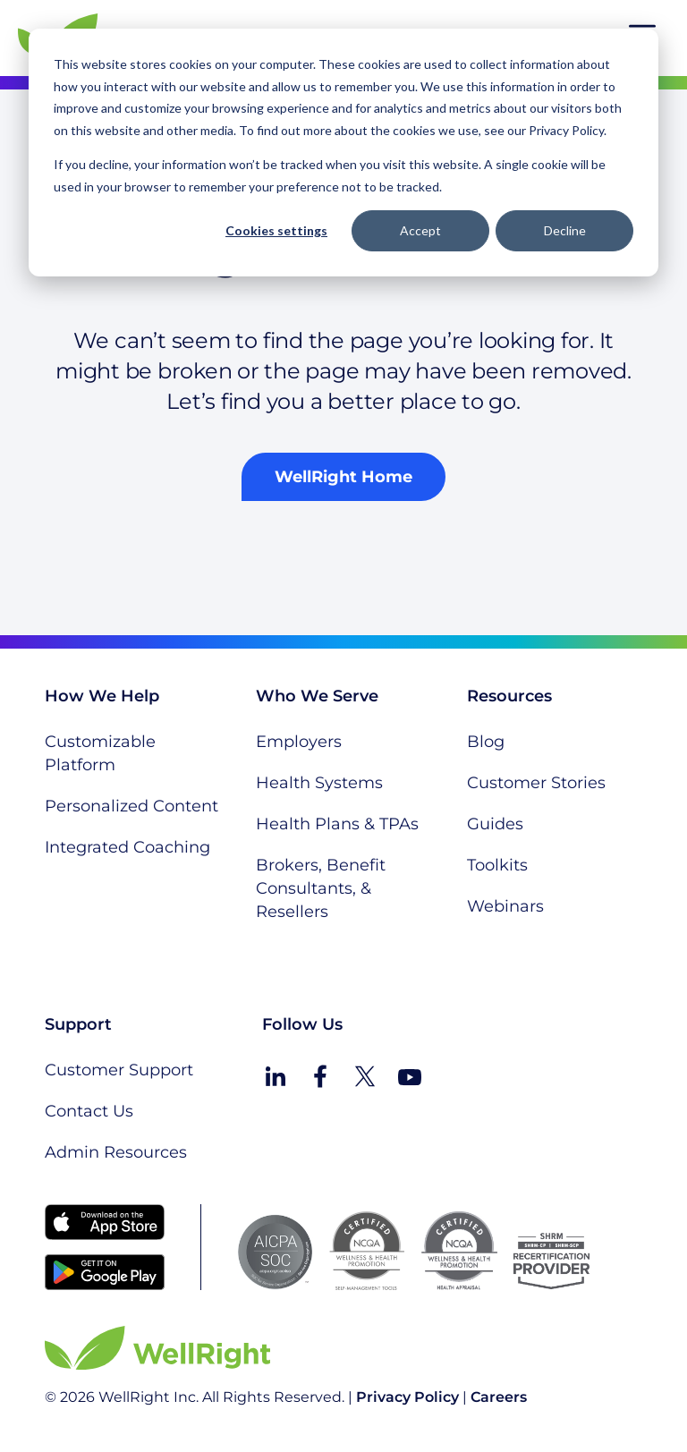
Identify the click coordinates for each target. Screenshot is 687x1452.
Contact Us (89, 1111)
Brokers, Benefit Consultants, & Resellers (321, 888)
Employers (299, 741)
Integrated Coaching (127, 847)
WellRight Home (343, 477)
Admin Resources (116, 1152)
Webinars (505, 906)
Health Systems (319, 783)
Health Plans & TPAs (337, 824)
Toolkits (497, 865)
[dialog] (343, 152)
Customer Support (119, 1070)
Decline (565, 230)
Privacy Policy (407, 1396)
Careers (499, 1396)
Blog (486, 741)
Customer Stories (536, 783)
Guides (495, 824)
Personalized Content (131, 806)
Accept (420, 230)
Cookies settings (276, 230)
